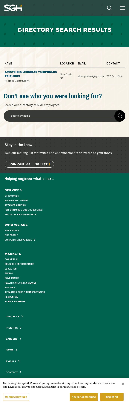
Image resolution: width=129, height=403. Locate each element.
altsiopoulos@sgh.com (91, 76)
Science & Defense (15, 302)
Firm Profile (12, 230)
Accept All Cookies (84, 398)
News (11, 350)
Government (12, 278)
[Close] (123, 385)
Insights (14, 327)
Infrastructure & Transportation (25, 292)
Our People (11, 235)
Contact (13, 372)
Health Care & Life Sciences (20, 283)
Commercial (12, 259)
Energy (9, 273)
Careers (13, 338)
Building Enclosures (16, 201)
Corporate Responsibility (20, 240)
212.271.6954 (114, 76)
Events (13, 361)
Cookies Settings (16, 398)
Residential (11, 297)
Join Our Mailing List (28, 164)
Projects (14, 316)
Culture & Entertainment (19, 264)
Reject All (112, 398)
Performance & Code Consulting (23, 210)
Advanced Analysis (15, 205)
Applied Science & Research (20, 215)
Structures (12, 196)
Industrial (11, 287)
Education (10, 269)
